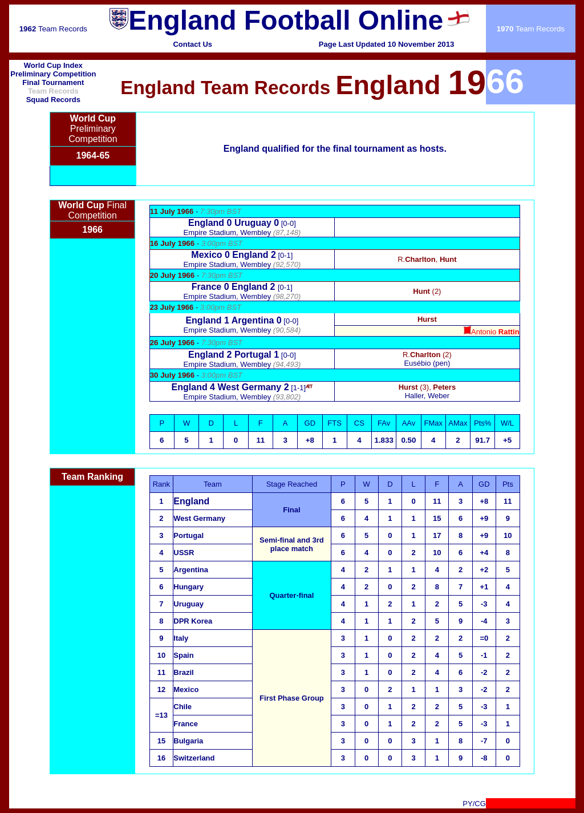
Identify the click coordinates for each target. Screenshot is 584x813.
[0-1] (242, 255)
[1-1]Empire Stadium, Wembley (242, 392)
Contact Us (192, 44)
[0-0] (242, 223)
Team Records (53, 29)
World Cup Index (53, 65)
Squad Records (53, 99)
